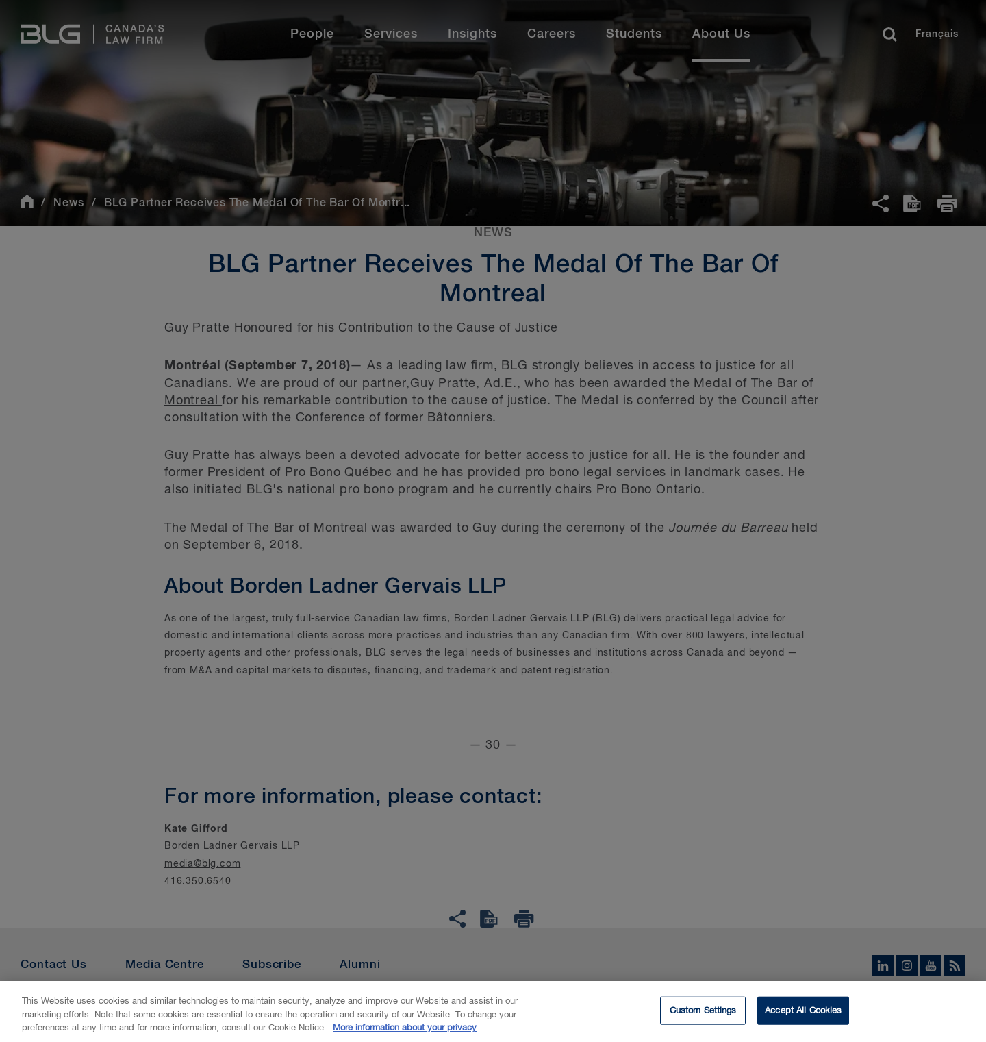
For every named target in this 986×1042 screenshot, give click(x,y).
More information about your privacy (405, 1030)
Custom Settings (703, 1012)
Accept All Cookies (803, 1012)
